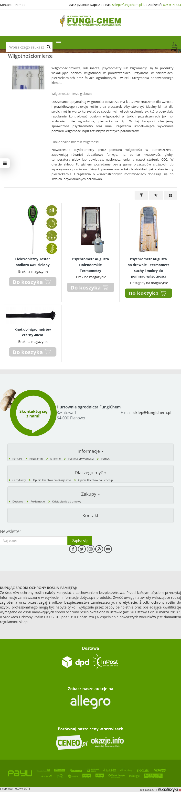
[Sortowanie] (156, 195)
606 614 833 (172, 4)
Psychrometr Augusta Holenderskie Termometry (90, 265)
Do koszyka (143, 293)
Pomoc (20, 4)
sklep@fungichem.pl (127, 4)
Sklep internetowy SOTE (15, 788)
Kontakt (5, 4)
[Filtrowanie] (141, 195)
